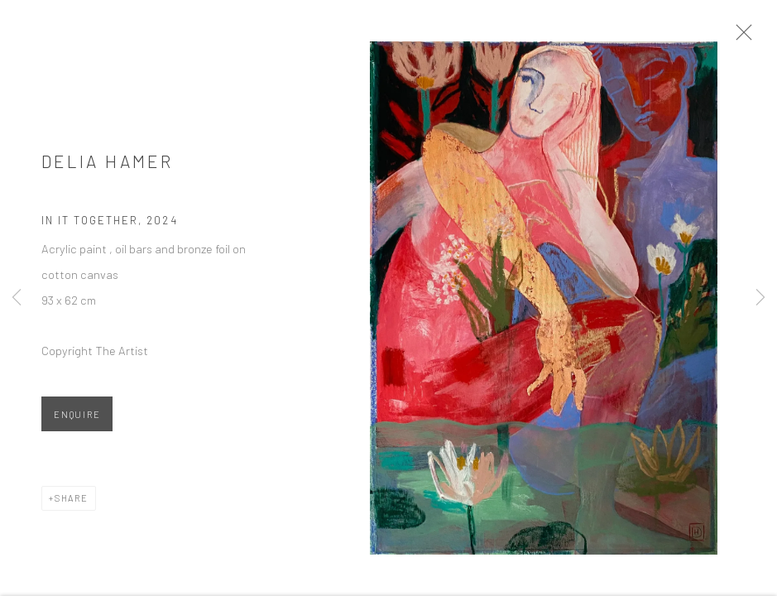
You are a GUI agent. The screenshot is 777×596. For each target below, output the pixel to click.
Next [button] (760, 298)
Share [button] (72, 502)
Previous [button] (16, 298)
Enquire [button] (77, 419)
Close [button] (748, 37)
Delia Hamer (107, 166)
